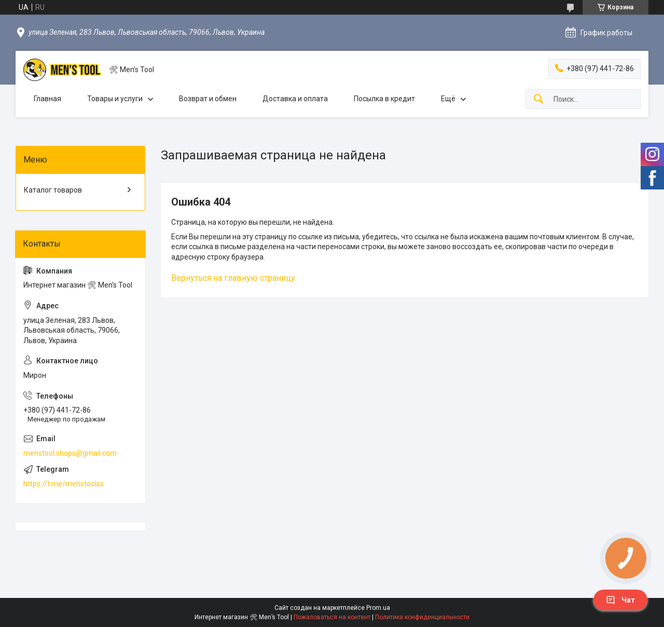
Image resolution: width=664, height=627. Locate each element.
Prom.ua (378, 607)
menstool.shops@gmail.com (70, 453)
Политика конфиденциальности (422, 617)
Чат (620, 600)
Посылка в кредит (384, 98)
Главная (47, 98)
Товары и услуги (115, 98)
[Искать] (538, 99)
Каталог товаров (53, 190)
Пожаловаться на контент (332, 617)
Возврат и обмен (208, 98)
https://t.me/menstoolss (63, 484)
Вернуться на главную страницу (233, 278)
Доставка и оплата (295, 98)
